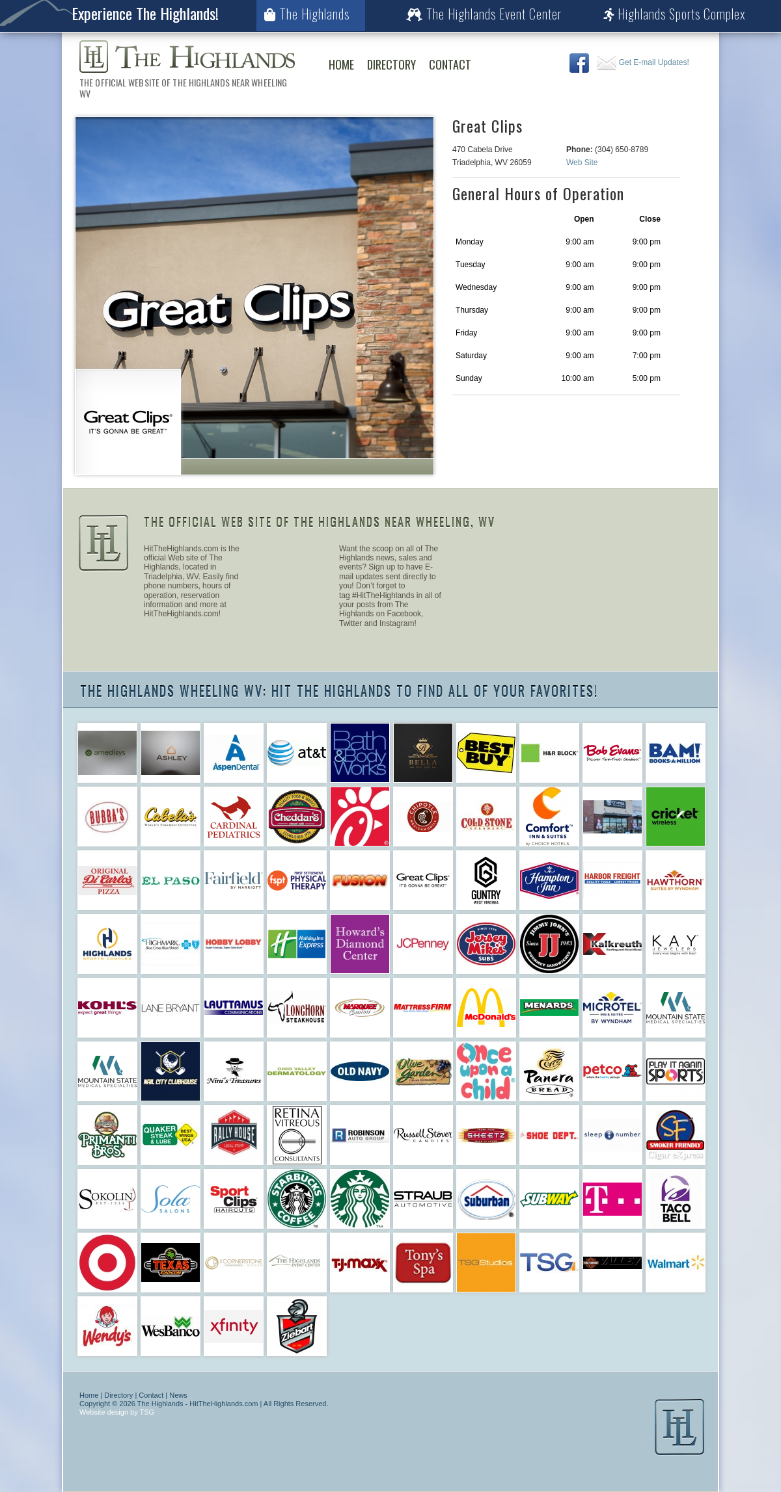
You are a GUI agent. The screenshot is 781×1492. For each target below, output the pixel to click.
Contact (450, 64)
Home (341, 64)
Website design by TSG (116, 1412)
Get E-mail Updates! (643, 62)
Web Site (581, 162)
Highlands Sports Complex (674, 13)
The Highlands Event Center (484, 13)
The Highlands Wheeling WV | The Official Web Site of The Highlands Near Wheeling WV (187, 56)
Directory (391, 64)
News (178, 1395)
